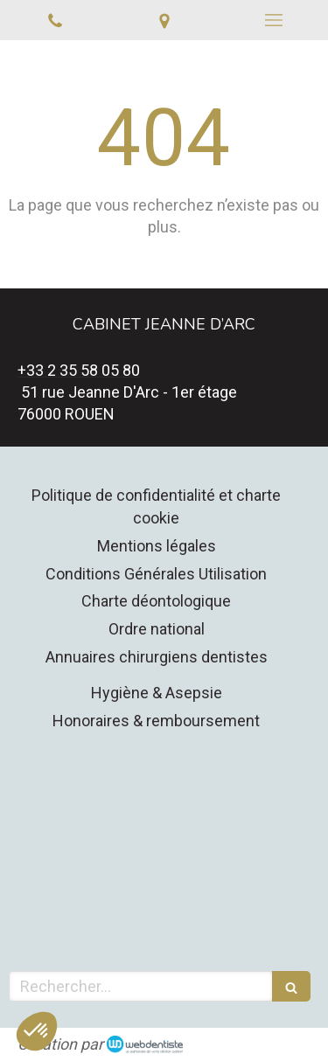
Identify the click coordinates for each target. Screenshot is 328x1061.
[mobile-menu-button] (273, 20)
